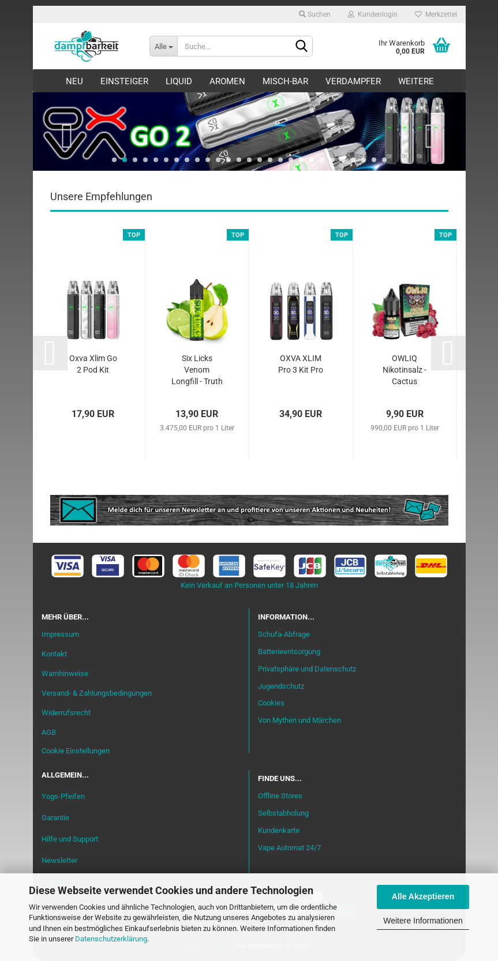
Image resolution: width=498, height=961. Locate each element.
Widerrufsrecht (66, 712)
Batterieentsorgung (289, 651)
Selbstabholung (283, 813)
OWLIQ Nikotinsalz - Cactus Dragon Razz (404, 371)
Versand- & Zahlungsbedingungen (97, 693)
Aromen (227, 81)
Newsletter (59, 860)
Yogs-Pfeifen (63, 796)
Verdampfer (353, 81)
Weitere (416, 81)
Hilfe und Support (70, 839)
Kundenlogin (373, 14)
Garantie (55, 817)
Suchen (315, 14)
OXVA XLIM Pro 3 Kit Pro (300, 364)
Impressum (60, 634)
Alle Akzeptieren (423, 896)
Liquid (179, 81)
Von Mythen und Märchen (299, 720)
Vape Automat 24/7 (289, 847)
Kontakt (54, 654)
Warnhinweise (65, 673)
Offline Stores (280, 795)
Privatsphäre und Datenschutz (307, 669)
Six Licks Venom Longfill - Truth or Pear (197, 371)
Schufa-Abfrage (284, 634)
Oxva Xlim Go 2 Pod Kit (93, 364)
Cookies (271, 703)
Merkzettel (436, 14)
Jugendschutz (281, 686)
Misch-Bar (285, 81)
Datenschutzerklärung (111, 938)
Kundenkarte (278, 830)
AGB (49, 732)
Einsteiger (124, 81)
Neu (74, 81)
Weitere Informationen (422, 920)
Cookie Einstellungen (76, 750)
